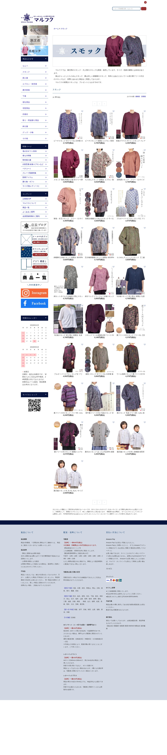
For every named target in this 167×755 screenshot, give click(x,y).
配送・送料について (91, 715)
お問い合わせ (115, 3)
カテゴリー (89, 3)
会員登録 (120, 711)
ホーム (80, 3)
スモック (64, 29)
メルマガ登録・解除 (91, 730)
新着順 (143, 96)
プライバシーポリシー (92, 726)
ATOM (91, 734)
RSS (86, 734)
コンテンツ (126, 3)
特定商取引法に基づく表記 (94, 723)
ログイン (136, 3)
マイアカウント (122, 707)
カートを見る (121, 719)
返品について (89, 719)
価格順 (137, 96)
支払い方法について (91, 711)
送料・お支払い (102, 3)
